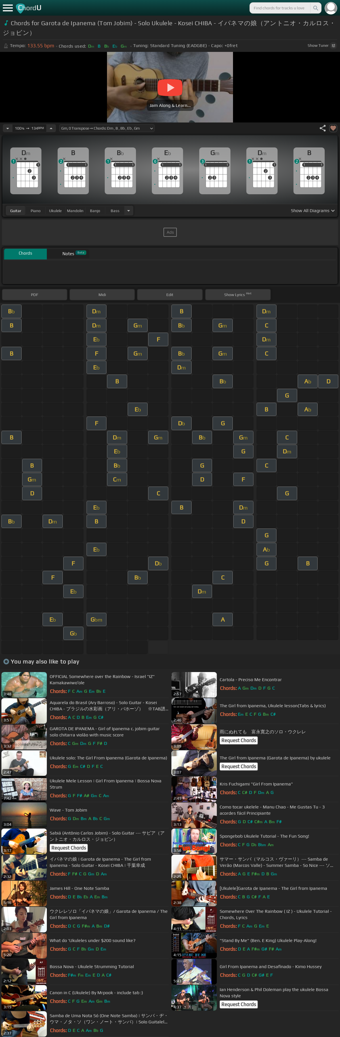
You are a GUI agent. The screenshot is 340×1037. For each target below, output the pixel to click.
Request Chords (238, 740)
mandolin (75, 210)
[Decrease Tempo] (7, 128)
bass (115, 210)
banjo (95, 210)
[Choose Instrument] (128, 210)
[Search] (315, 8)
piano (36, 210)
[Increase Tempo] (51, 128)
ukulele (55, 210)
